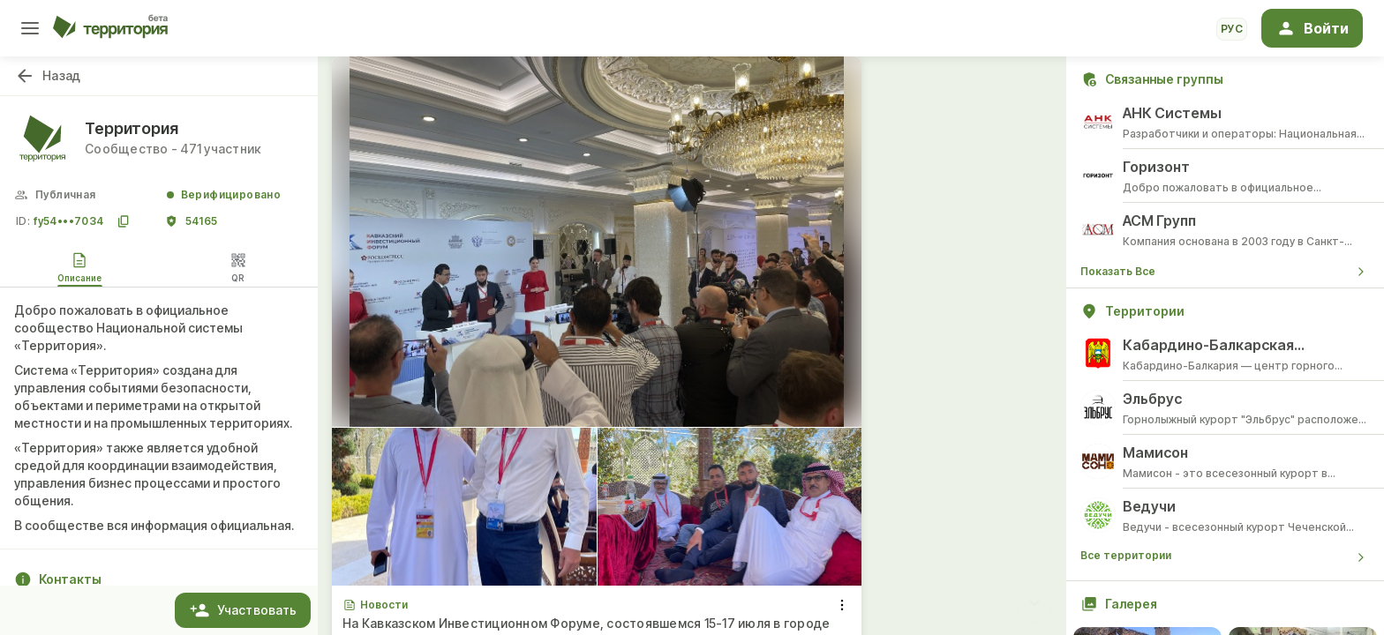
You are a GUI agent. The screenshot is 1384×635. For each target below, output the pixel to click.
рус (1232, 28)
